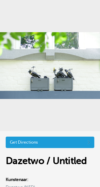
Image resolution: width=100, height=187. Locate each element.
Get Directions (24, 142)
